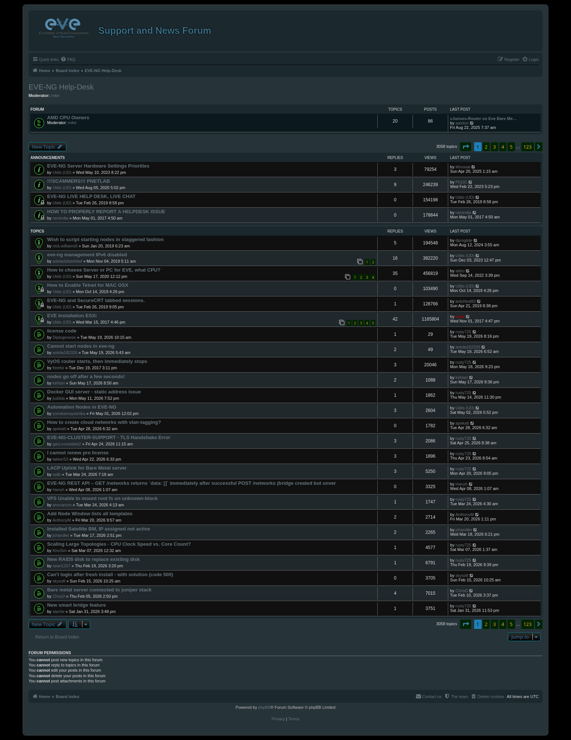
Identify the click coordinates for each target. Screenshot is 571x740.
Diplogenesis (64, 337)
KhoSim (60, 550)
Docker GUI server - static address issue (94, 392)
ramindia (60, 218)
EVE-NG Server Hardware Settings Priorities (98, 166)
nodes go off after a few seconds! (86, 376)
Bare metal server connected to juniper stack (99, 590)
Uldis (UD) (62, 172)
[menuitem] (67, 59)
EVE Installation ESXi (71, 315)
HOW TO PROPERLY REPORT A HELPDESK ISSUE (106, 211)
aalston (462, 123)
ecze (460, 316)
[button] (465, 146)
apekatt (59, 428)
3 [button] (494, 146)
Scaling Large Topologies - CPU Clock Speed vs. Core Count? (119, 544)
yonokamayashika (69, 413)
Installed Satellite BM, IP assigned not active (98, 529)
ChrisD (59, 596)
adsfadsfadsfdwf (67, 261)
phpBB (264, 707)
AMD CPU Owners (68, 117)
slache (59, 611)
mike (55, 95)
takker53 (60, 459)
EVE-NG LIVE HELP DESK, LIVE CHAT (91, 196)
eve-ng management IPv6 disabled (87, 254)
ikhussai (463, 167)
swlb (57, 474)
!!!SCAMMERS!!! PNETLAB (78, 181)
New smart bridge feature (76, 605)
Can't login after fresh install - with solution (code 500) (110, 574)
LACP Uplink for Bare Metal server (87, 468)
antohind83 (466, 301)
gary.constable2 (67, 444)
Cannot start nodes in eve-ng (81, 346)
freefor (59, 368)
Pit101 (461, 182)
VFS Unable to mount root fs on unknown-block (102, 498)
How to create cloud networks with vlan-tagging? (104, 422)
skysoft (59, 581)
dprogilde (464, 240)
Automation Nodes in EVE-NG (82, 407)
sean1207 (61, 566)
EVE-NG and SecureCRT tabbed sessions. (96, 300)
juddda (59, 398)
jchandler (61, 535)
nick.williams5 (65, 246)
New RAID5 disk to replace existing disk (93, 559)
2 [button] (486, 146)
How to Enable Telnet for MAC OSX (87, 285)
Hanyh (59, 489)
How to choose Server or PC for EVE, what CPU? (104, 270)
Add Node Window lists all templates (89, 513)
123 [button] (528, 146)
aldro (460, 271)
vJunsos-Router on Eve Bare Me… (483, 118)
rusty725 (463, 332)
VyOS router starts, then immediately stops (97, 361)
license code (61, 331)
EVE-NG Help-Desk (61, 87)
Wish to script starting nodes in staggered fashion (105, 239)
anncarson (62, 505)
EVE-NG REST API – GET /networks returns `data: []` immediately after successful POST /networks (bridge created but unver (191, 483)
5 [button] (511, 146)
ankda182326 (65, 352)
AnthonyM (62, 520)
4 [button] (503, 146)
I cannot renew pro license (78, 452)
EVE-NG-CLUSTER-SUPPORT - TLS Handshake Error (108, 437)
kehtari (59, 383)
